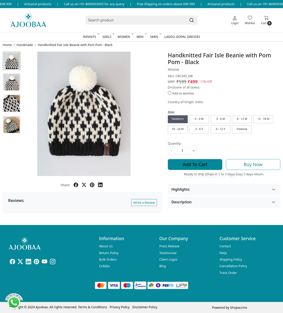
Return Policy (109, 253)
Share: (65, 185)
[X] (20, 262)
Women (125, 37)
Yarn (155, 37)
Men (141, 37)
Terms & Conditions (92, 307)
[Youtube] (44, 262)
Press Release (169, 246)
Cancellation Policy (233, 266)
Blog (162, 266)
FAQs (223, 253)
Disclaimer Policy (144, 307)
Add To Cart (195, 164)
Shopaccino (238, 307)
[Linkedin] (28, 262)
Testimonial (167, 253)
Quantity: (175, 143)
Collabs (104, 266)
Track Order (228, 273)
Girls (108, 37)
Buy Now (253, 164)
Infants (91, 37)
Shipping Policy (231, 259)
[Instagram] (52, 262)
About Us (106, 246)
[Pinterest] (36, 262)
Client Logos (168, 259)
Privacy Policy (120, 307)
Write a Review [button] (144, 202)
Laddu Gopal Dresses (182, 37)
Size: (171, 112)
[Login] (235, 20)
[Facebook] (12, 262)
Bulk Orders (108, 259)
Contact (225, 246)
